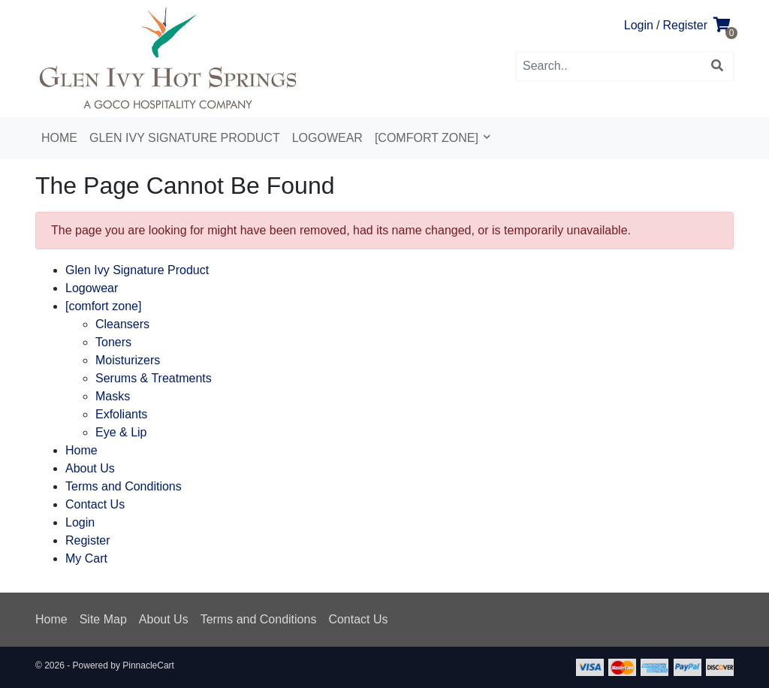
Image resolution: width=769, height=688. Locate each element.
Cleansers (122, 324)
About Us (90, 468)
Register (684, 25)
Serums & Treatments (153, 378)
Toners (113, 342)
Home (59, 137)
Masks (112, 396)
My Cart (86, 558)
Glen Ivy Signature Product (184, 137)
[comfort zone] (428, 137)
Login (638, 25)
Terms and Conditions (123, 486)
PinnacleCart (148, 665)
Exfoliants (121, 414)
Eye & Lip (120, 432)
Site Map (103, 619)
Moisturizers (127, 360)
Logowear (327, 137)
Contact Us (95, 504)
